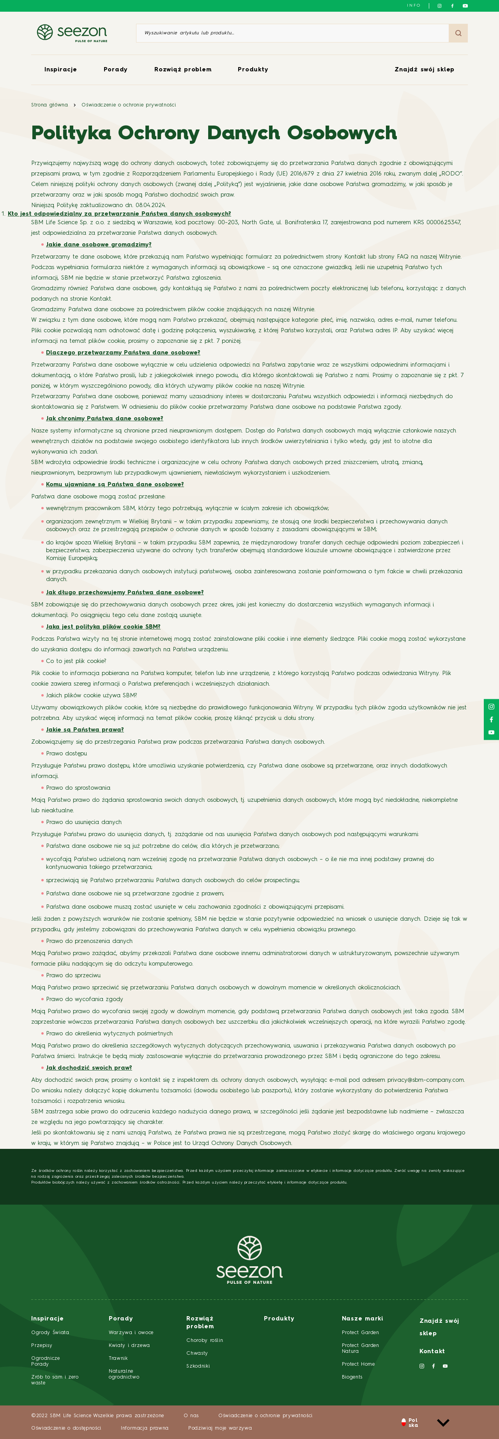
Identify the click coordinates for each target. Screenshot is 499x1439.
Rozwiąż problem (182, 70)
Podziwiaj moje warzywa (220, 1428)
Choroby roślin (204, 1340)
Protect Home (358, 1364)
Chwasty (197, 1353)
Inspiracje (60, 70)
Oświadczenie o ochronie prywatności (128, 105)
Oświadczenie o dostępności (66, 1428)
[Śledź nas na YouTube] (465, 6)
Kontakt (432, 1352)
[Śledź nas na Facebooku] (452, 6)
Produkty (253, 70)
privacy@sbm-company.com (426, 1080)
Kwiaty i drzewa (129, 1345)
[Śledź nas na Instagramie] (439, 6)
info (414, 5)
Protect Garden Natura (360, 1348)
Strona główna (49, 105)
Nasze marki (362, 1319)
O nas (191, 1415)
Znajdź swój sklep (425, 70)
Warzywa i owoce (131, 1332)
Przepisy (41, 1345)
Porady (116, 70)
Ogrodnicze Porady (45, 1361)
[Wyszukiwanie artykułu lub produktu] (292, 33)
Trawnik (118, 1358)
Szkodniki (198, 1366)
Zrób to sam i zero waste (55, 1380)
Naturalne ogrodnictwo (124, 1374)
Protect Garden (360, 1332)
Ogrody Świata (50, 1332)
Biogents (352, 1377)
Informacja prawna (145, 1428)
